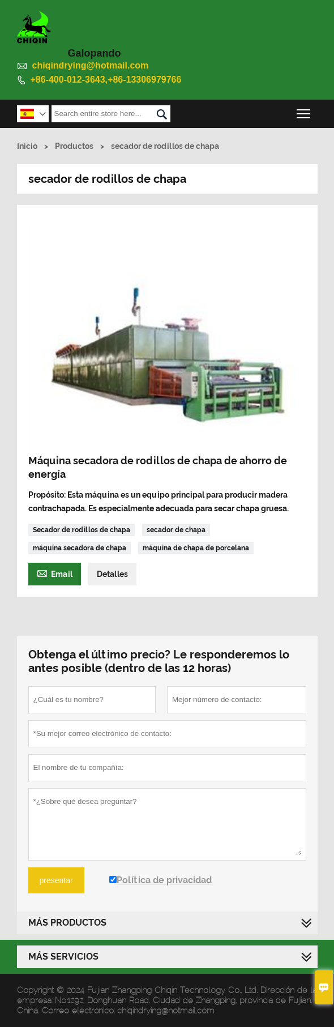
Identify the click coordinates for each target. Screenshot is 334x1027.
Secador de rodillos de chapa (81, 530)
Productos (74, 146)
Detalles (112, 574)
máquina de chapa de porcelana (196, 548)
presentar (56, 880)
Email (54, 573)
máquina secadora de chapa (79, 548)
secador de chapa (176, 530)
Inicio (27, 146)
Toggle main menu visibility (304, 110)
